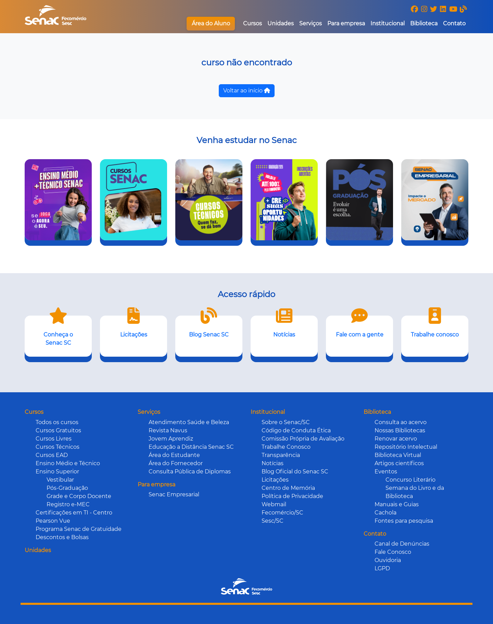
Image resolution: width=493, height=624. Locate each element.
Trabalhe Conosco (286, 447)
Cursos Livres (54, 438)
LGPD (382, 568)
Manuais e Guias (397, 504)
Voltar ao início (246, 90)
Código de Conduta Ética (296, 430)
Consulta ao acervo (401, 422)
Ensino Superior (57, 471)
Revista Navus (168, 430)
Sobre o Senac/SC (286, 422)
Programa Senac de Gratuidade (79, 529)
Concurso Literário (410, 479)
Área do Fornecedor (176, 463)
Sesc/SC (272, 521)
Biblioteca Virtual (398, 455)
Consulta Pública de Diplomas (190, 471)
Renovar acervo (396, 438)
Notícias (272, 463)
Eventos (386, 471)
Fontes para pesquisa (404, 521)
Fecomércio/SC (282, 512)
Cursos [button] (252, 23)
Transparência (281, 455)
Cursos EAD (52, 455)
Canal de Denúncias (402, 543)
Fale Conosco (393, 552)
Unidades (280, 23)
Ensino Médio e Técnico (68, 463)
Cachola (385, 512)
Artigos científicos (399, 463)
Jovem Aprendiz (171, 438)
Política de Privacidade (292, 496)
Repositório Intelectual (406, 447)
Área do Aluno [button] (211, 23)
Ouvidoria (388, 560)
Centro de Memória (288, 488)
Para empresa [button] (346, 23)
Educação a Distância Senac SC (191, 447)
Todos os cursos (57, 422)
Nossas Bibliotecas (400, 430)
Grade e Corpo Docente (79, 496)
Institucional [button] (387, 23)
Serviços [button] (310, 23)
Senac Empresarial (174, 494)
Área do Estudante (174, 455)
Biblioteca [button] (424, 23)
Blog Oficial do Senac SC (295, 471)
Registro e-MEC (68, 504)
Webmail (274, 504)
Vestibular (60, 479)
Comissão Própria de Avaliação (303, 438)
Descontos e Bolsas (62, 537)
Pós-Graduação (67, 488)
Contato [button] (454, 23)
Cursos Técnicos (57, 447)
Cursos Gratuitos (58, 430)
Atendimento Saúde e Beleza (189, 422)
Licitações (275, 479)
